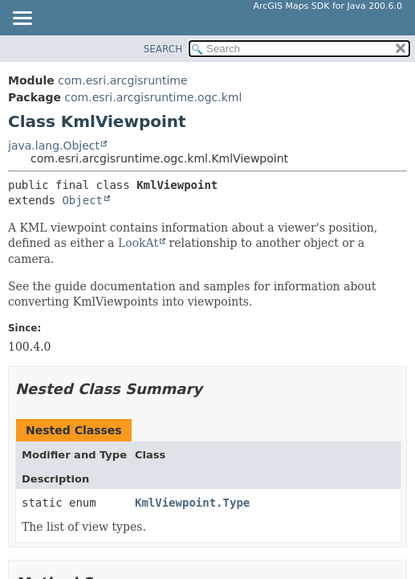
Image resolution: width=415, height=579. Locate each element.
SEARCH (163, 49)
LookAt (138, 242)
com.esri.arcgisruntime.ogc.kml (153, 97)
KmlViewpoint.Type (192, 502)
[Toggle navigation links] (21, 19)
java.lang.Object (54, 145)
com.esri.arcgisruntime (122, 80)
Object (82, 200)
